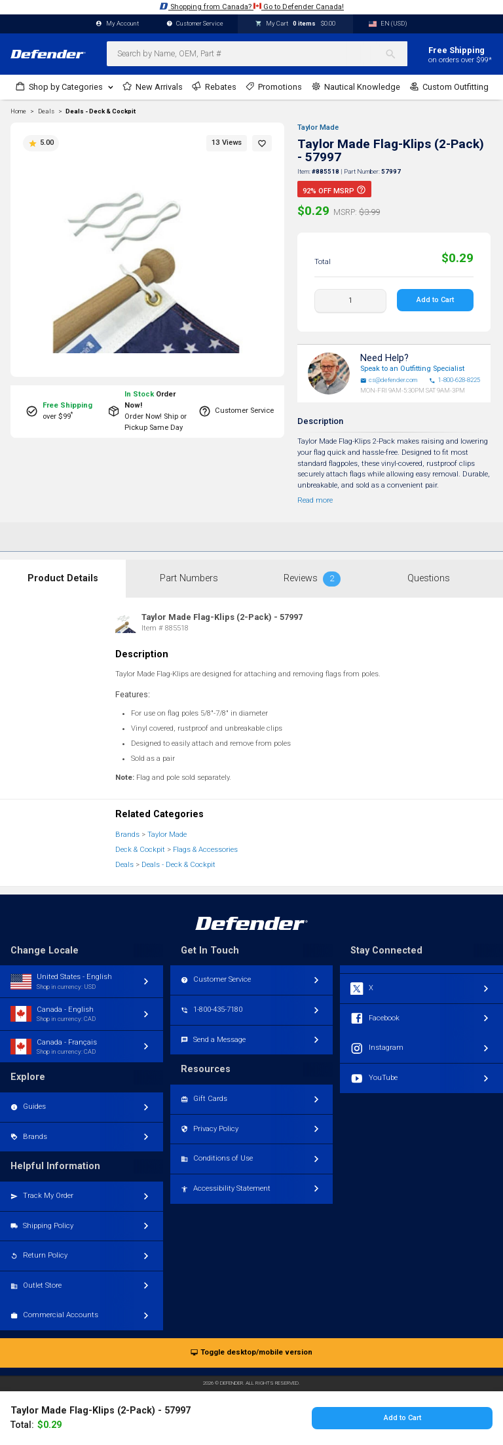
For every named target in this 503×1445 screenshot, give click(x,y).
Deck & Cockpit (140, 849)
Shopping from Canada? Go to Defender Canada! (251, 6)
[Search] (395, 53)
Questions (428, 578)
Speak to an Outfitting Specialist (412, 368)
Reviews (312, 579)
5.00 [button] (41, 142)
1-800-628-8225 (454, 380)
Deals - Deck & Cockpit (100, 111)
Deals (124, 864)
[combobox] (257, 53)
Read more (315, 500)
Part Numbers (189, 578)
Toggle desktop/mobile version (251, 1353)
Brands (127, 834)
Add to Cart (435, 300)
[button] (262, 143)
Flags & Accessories (205, 849)
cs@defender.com (389, 380)
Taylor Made (318, 127)
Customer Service (195, 24)
